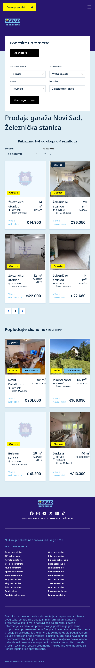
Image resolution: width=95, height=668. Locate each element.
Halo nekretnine (56, 564)
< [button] (8, 311)
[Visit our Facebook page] (32, 513)
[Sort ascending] (45, 154)
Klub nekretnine (13, 568)
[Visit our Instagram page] (38, 513)
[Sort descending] (50, 154)
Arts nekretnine (13, 587)
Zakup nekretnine (57, 591)
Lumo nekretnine (56, 595)
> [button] (23, 311)
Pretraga (24, 100)
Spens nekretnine (14, 571)
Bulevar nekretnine (58, 560)
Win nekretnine (56, 571)
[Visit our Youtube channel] (44, 513)
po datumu (15, 154)
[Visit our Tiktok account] (63, 513)
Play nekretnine (13, 579)
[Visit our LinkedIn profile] (57, 513)
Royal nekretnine (14, 560)
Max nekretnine (56, 579)
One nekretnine (56, 587)
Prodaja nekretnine (15, 595)
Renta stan (11, 591)
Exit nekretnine (55, 575)
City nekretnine (56, 552)
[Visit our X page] (51, 513)
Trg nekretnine (55, 583)
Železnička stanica (63, 88)
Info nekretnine (56, 556)
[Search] (32, 7)
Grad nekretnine (13, 552)
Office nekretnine (14, 564)
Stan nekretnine (13, 575)
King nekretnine (13, 583)
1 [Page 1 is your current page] (15, 311)
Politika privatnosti (35, 518)
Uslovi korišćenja (61, 518)
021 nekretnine (12, 556)
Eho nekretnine (56, 568)
